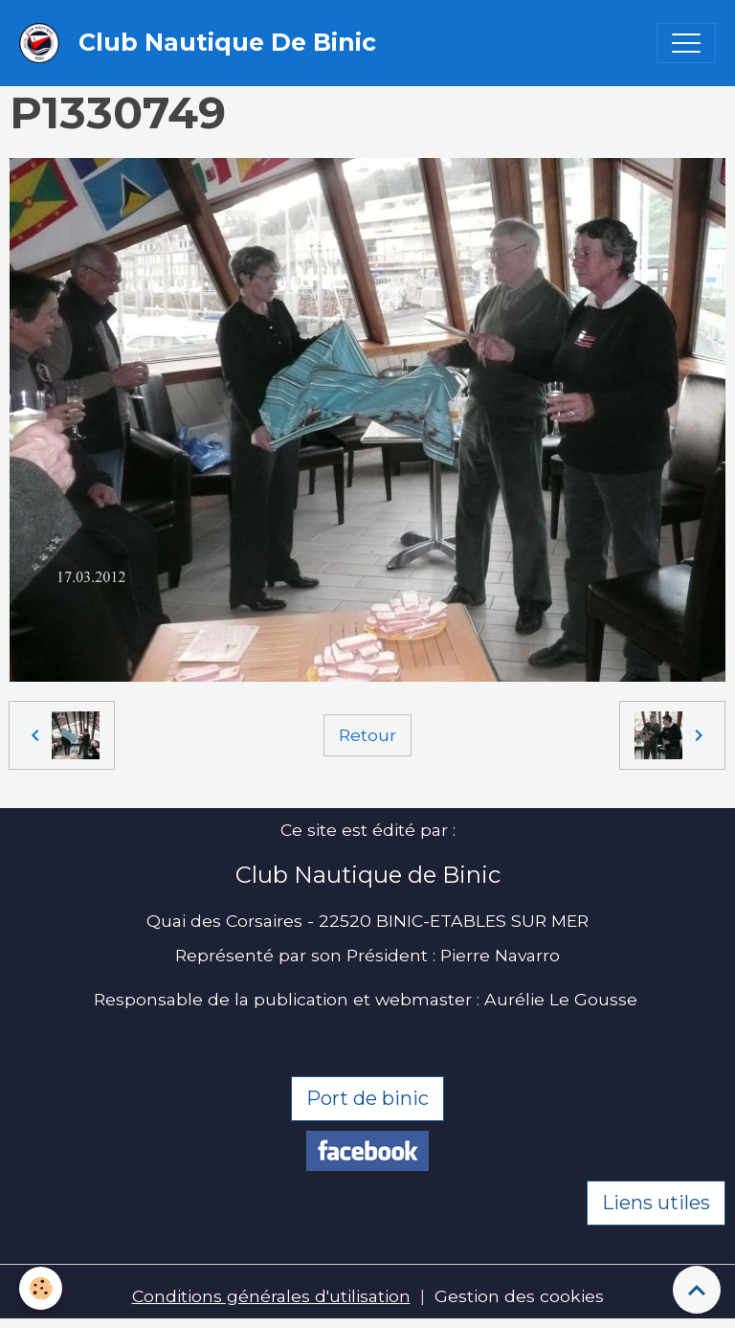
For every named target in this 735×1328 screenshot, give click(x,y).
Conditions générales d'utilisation (271, 1296)
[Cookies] (40, 1288)
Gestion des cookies (519, 1296)
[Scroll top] (697, 1290)
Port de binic (367, 1098)
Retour (367, 735)
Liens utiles (656, 1202)
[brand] (202, 43)
